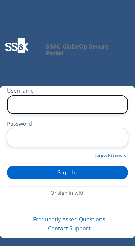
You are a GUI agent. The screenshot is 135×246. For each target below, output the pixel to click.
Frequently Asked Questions (69, 219)
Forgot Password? (111, 155)
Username (20, 90)
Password (19, 123)
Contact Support (69, 228)
